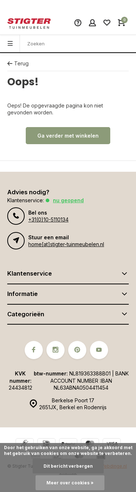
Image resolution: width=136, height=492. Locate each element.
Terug (18, 63)
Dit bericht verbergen (68, 466)
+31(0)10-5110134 (48, 219)
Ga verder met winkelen (68, 136)
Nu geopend (68, 200)
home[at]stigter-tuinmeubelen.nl (66, 244)
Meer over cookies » (70, 482)
